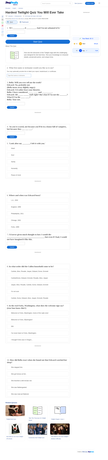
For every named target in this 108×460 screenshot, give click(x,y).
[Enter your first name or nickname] (19, 75)
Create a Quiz (90, 3)
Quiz (10, 22)
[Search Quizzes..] (57, 3)
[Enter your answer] (16, 32)
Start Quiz (37, 42)
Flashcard (24, 22)
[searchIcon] (70, 3)
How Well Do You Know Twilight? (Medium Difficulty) (59, 437)
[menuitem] (78, 3)
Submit (12, 35)
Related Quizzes (11, 403)
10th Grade (39, 16)
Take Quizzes (78, 3)
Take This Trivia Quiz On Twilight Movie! (37, 419)
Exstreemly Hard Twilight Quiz (36, 437)
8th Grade (27, 16)
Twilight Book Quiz (11, 419)
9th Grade (33, 16)
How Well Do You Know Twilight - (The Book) (15, 437)
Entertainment (18, 16)
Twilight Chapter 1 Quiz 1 (57, 419)
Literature (10, 16)
